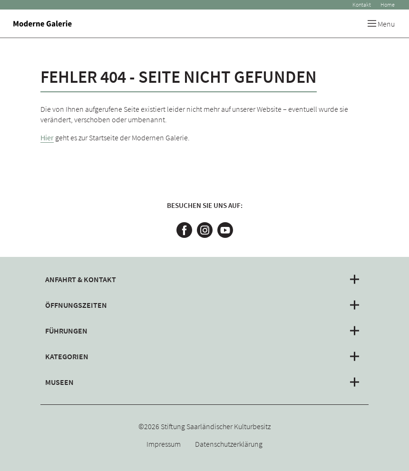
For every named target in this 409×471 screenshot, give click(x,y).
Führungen (66, 330)
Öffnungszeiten (76, 305)
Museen (59, 382)
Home (387, 4)
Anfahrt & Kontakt (80, 279)
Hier (47, 137)
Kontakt (361, 4)
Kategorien (66, 356)
